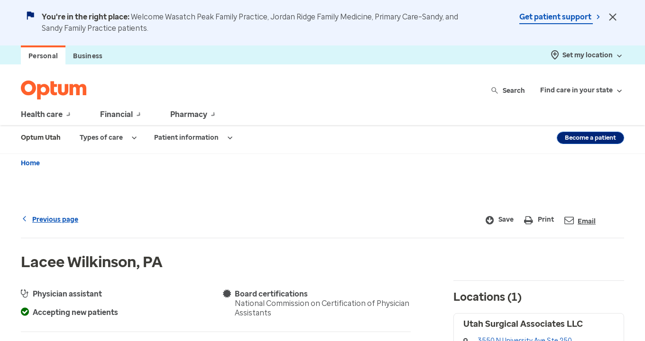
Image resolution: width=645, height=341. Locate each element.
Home (30, 163)
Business (87, 56)
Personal (43, 56)
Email (580, 220)
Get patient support (556, 16)
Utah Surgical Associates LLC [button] (523, 324)
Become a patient (590, 137)
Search (508, 90)
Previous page (49, 219)
